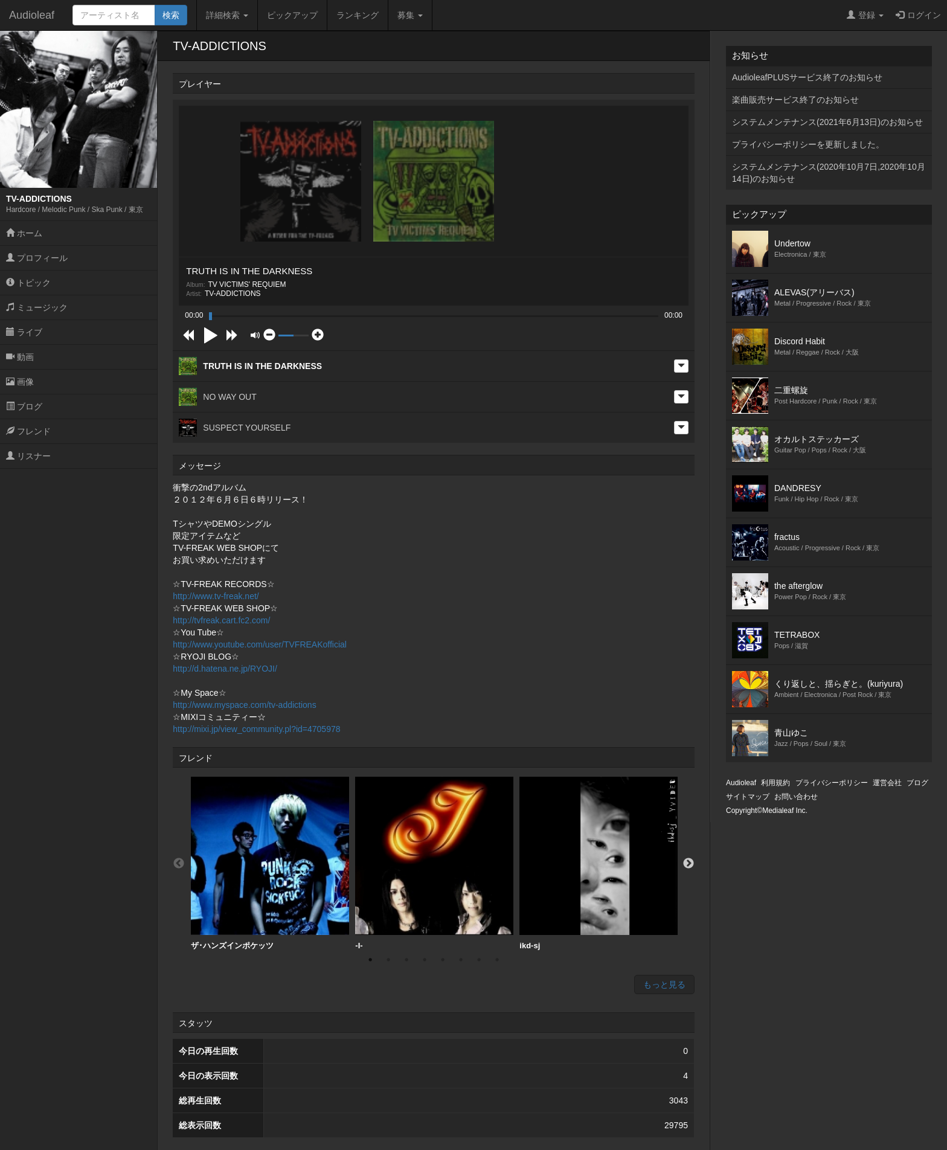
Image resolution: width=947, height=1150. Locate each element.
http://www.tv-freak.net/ (215, 596)
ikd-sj (598, 863)
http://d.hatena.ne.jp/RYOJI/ (225, 668)
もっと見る (664, 984)
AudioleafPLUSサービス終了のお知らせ (807, 77)
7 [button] (479, 960)
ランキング (357, 15)
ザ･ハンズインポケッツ (270, 863)
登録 (865, 15)
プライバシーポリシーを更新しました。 (808, 144)
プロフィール (37, 258)
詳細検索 (227, 15)
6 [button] (461, 960)
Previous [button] (179, 864)
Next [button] (688, 864)
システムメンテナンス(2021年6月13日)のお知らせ (827, 122)
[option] (270, 864)
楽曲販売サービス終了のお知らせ (795, 99)
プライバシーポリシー (831, 783)
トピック (28, 283)
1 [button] (370, 960)
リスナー (28, 456)
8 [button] (497, 960)
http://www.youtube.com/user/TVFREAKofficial (260, 644)
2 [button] (388, 960)
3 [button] (406, 960)
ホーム (24, 233)
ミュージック (37, 307)
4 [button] (425, 960)
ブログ (24, 406)
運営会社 (887, 783)
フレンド (28, 431)
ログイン (918, 15)
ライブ (24, 332)
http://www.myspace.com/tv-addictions (244, 705)
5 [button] (443, 960)
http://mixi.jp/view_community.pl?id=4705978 (256, 729)
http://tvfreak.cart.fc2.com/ (221, 620)
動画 (20, 357)
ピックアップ (292, 15)
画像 (20, 382)
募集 (410, 15)
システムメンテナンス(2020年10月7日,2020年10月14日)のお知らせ (828, 173)
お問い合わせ (796, 796)
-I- (434, 863)
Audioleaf (31, 15)
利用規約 (775, 783)
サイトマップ (747, 796)
